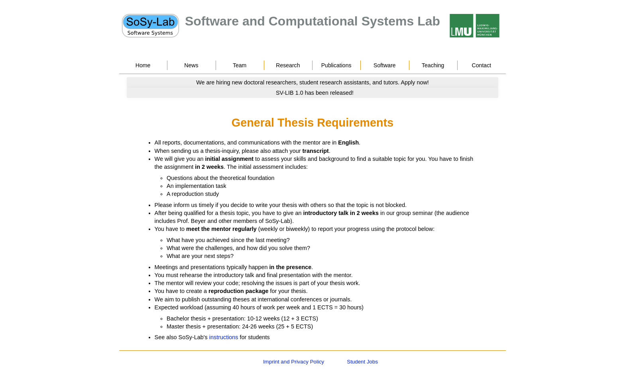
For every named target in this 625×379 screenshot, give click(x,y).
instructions (223, 337)
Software (384, 65)
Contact (481, 65)
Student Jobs (362, 362)
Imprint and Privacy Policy (293, 362)
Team (239, 65)
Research (288, 65)
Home (143, 65)
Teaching (433, 65)
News (191, 65)
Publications (336, 65)
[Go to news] (312, 82)
